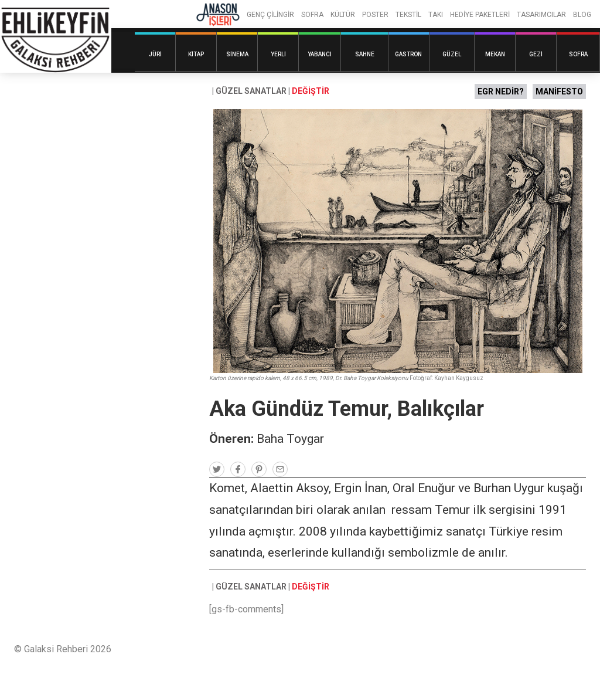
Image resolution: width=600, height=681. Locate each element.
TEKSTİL (408, 15)
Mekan (495, 54)
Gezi (536, 54)
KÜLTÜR (342, 15)
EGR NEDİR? (501, 91)
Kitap (196, 54)
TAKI (435, 15)
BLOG (582, 15)
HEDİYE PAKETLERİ (480, 15)
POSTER (375, 15)
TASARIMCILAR (541, 15)
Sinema (237, 54)
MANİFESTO (559, 91)
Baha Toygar (290, 439)
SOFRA (312, 15)
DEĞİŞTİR (310, 91)
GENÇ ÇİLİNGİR (270, 15)
